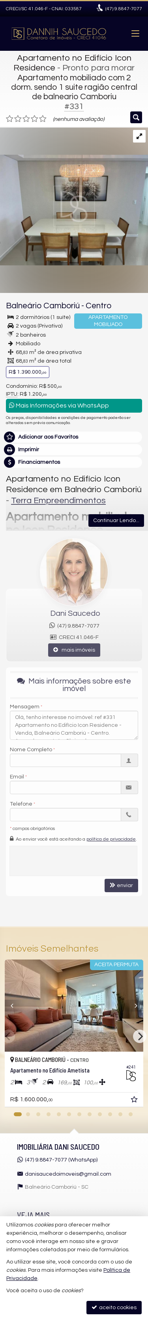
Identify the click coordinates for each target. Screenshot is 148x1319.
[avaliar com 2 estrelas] (18, 119)
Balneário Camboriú (43, 306)
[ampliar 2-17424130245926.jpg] (74, 196)
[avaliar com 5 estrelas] (43, 119)
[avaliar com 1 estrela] (9, 119)
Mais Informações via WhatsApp (59, 405)
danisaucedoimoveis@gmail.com (68, 1174)
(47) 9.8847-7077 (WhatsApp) (61, 1160)
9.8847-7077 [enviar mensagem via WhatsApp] (123, 8)
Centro (98, 306)
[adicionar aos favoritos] (135, 1101)
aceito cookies (114, 1307)
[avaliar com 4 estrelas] (34, 119)
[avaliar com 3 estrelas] (26, 119)
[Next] (139, 1036)
